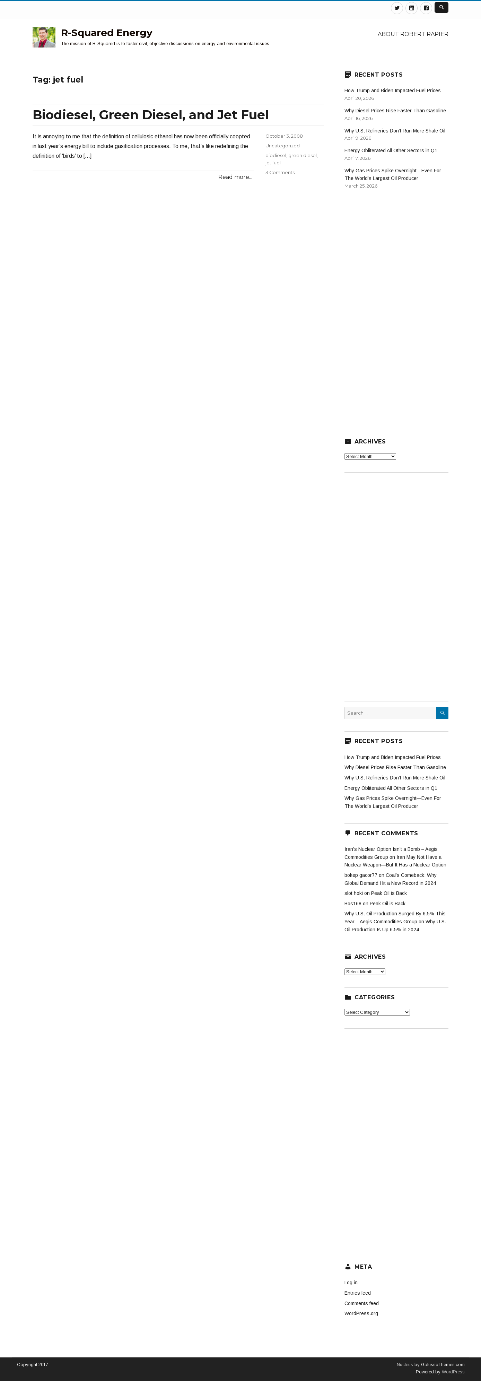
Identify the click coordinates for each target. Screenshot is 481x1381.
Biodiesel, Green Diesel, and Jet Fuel (151, 114)
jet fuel (273, 162)
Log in (351, 1282)
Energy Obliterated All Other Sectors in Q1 (390, 150)
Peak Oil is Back (389, 893)
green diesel (302, 155)
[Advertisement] (396, 313)
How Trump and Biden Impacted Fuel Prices (392, 90)
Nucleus (405, 1364)
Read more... (235, 177)
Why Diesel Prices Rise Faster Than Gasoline (395, 110)
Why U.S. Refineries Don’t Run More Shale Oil (394, 130)
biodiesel (275, 155)
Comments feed (361, 1303)
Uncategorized (282, 145)
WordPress (452, 1371)
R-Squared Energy (106, 32)
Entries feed (357, 1293)
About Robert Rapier (413, 34)
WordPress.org (361, 1313)
